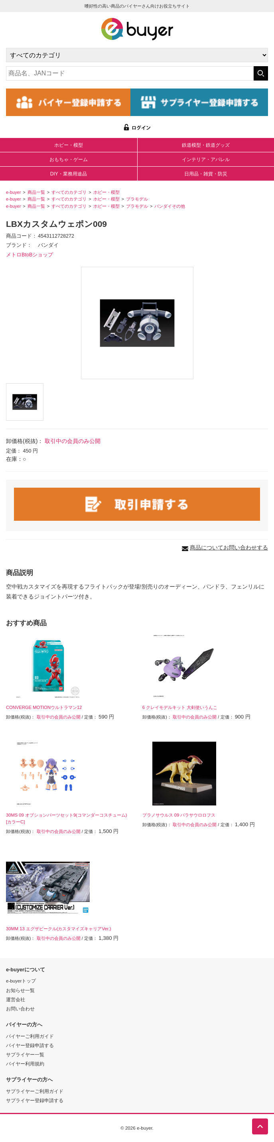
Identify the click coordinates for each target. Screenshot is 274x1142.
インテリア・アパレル (206, 159)
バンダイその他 (169, 206)
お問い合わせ (20, 1008)
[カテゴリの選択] (137, 55)
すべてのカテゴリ (69, 192)
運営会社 (15, 999)
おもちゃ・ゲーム (68, 159)
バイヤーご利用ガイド (30, 1036)
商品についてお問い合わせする (229, 547)
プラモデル (137, 199)
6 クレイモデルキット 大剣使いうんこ (179, 707)
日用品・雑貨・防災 (205, 174)
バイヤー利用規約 (25, 1063)
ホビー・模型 (68, 145)
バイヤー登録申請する (30, 1045)
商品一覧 (36, 192)
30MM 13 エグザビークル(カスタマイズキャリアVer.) (58, 928)
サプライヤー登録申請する (34, 1100)
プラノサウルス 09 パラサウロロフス (179, 815)
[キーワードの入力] (130, 73)
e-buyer (13, 192)
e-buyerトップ (21, 980)
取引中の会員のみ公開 (73, 441)
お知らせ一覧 (20, 990)
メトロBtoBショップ (29, 255)
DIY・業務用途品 (68, 174)
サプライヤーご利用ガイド (34, 1091)
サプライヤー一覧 (25, 1054)
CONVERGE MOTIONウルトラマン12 (44, 707)
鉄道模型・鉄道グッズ (206, 145)
